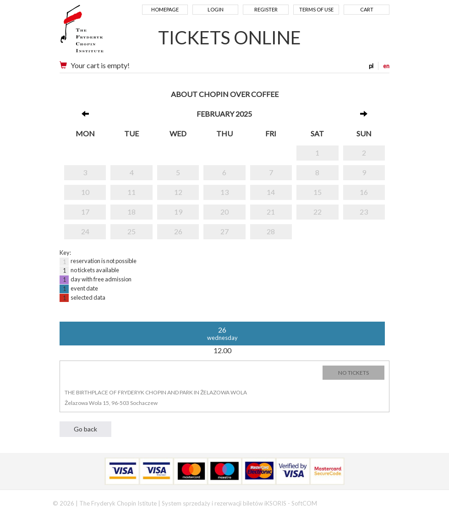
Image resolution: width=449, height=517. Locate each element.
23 (364, 211)
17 (85, 211)
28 (271, 231)
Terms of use (316, 9)
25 (131, 231)
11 (131, 192)
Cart (366, 9)
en (386, 66)
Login (216, 9)
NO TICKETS (353, 372)
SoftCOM (304, 503)
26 (178, 231)
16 (364, 192)
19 (178, 211)
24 (85, 231)
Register (266, 9)
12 (178, 192)
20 (224, 211)
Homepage (165, 9)
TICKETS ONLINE (229, 37)
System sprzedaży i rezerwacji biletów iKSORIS (224, 503)
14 (271, 192)
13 (224, 192)
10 (85, 192)
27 (224, 231)
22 (317, 211)
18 (131, 211)
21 (271, 211)
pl (371, 66)
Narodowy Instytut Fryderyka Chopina (100, 32)
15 (317, 192)
